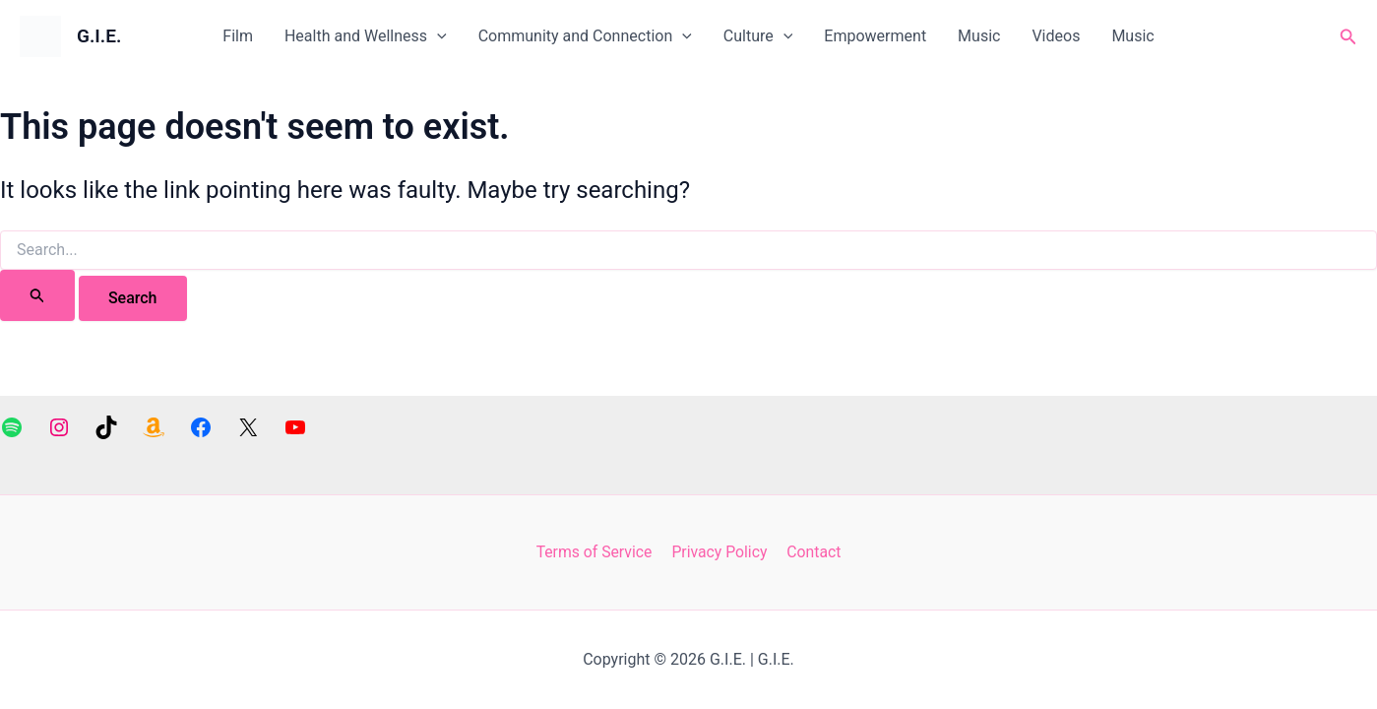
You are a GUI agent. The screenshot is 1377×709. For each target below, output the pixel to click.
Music (979, 36)
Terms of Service (596, 552)
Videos (1056, 36)
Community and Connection (585, 36)
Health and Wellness (365, 36)
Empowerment (875, 36)
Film (237, 36)
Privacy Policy (720, 552)
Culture (758, 36)
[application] (437, 36)
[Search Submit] (37, 295)
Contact (812, 552)
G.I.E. (99, 36)
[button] (1348, 37)
